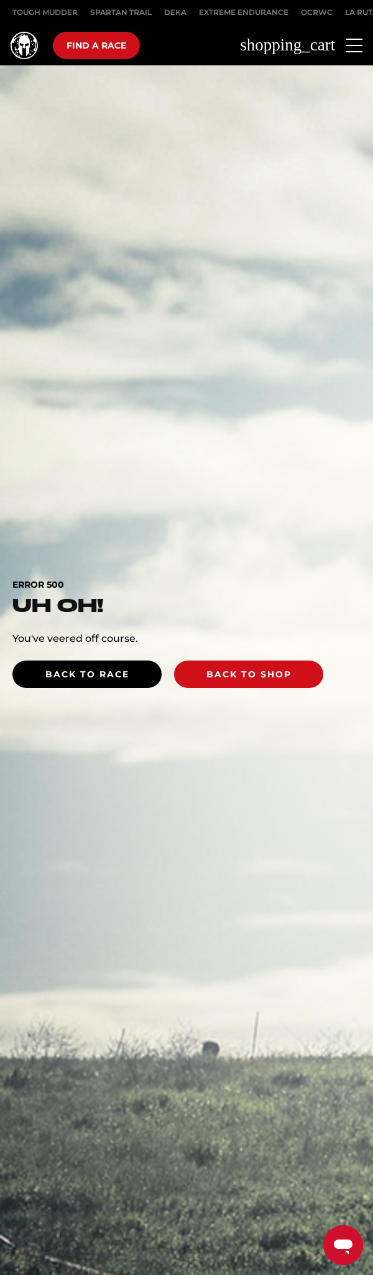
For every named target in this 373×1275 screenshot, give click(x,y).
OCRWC (317, 12)
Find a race (96, 45)
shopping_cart (287, 45)
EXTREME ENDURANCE (243, 12)
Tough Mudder (45, 12)
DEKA (175, 12)
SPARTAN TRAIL (121, 12)
